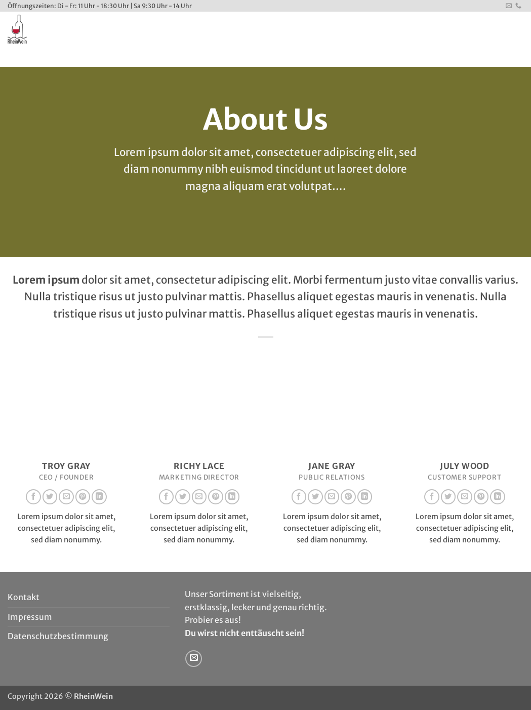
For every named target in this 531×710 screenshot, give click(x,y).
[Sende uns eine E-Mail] (509, 6)
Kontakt (229, 57)
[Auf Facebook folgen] (33, 496)
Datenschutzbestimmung (58, 636)
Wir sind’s (72, 57)
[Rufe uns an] (518, 6)
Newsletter (274, 57)
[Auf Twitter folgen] (50, 496)
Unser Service (122, 57)
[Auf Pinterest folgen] (83, 496)
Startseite (27, 57)
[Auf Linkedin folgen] (99, 496)
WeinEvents (180, 56)
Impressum (30, 617)
